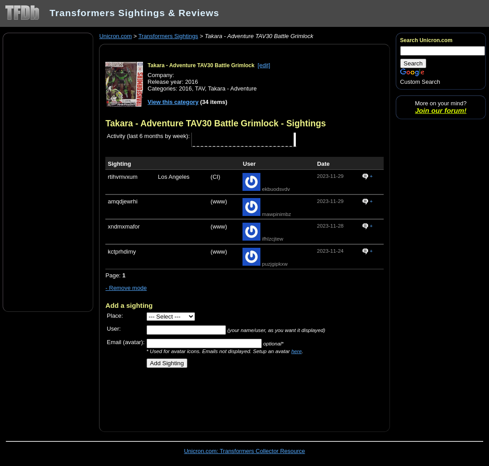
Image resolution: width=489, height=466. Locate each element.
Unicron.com (115, 36)
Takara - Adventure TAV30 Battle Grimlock (200, 65)
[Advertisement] (48, 171)
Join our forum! (441, 110)
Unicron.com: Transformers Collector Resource (244, 451)
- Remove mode (126, 288)
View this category (173, 102)
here (296, 351)
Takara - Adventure (232, 88)
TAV (200, 88)
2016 (185, 88)
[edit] (264, 65)
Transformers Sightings (168, 36)
